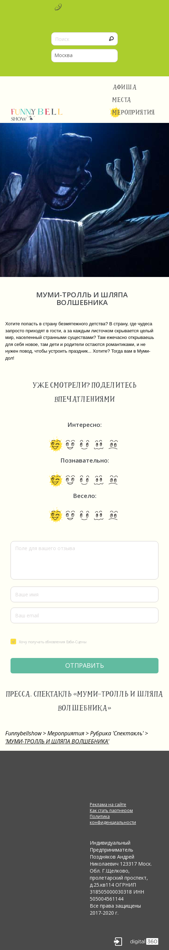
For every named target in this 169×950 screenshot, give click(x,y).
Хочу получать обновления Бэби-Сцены (49, 641)
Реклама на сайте (108, 804)
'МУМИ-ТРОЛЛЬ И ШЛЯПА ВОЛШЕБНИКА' (57, 741)
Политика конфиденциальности (113, 819)
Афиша (124, 87)
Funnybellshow (23, 733)
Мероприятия (133, 112)
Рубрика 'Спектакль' (116, 733)
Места (121, 100)
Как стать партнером (111, 810)
